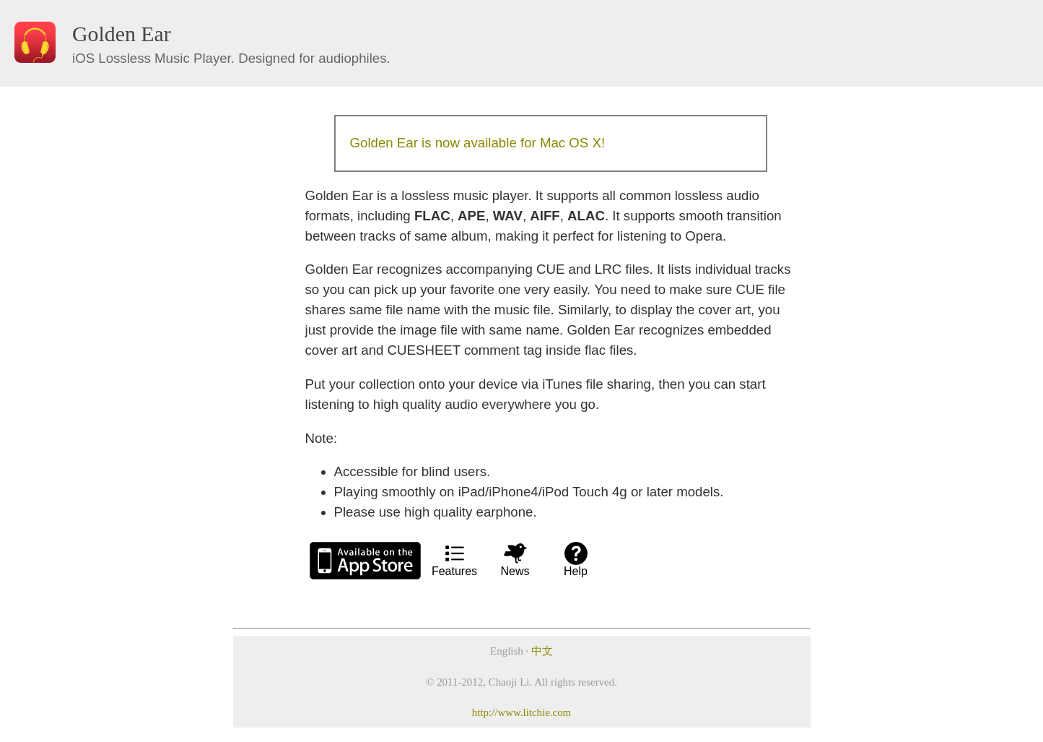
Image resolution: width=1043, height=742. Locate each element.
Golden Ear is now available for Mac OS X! (478, 142)
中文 (542, 651)
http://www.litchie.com (521, 712)
